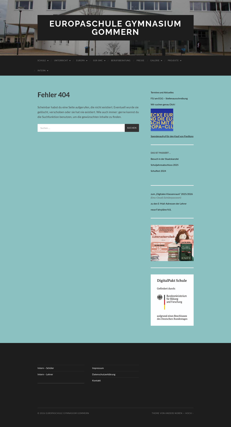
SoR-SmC (98, 60)
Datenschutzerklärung (103, 374)
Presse (140, 60)
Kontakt (96, 380)
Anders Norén (173, 413)
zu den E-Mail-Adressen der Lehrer (169, 203)
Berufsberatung (121, 60)
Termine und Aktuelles (162, 92)
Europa (80, 60)
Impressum (98, 368)
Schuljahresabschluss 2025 (164, 164)
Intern (42, 70)
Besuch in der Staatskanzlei (165, 158)
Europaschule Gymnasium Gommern (115, 28)
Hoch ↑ (189, 413)
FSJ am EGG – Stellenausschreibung (169, 98)
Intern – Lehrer (45, 374)
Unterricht (61, 60)
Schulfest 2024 (158, 170)
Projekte (173, 60)
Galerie (155, 60)
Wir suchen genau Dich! (163, 104)
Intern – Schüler (46, 368)
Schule (42, 60)
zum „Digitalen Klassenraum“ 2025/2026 (172, 193)
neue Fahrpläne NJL (161, 209)
